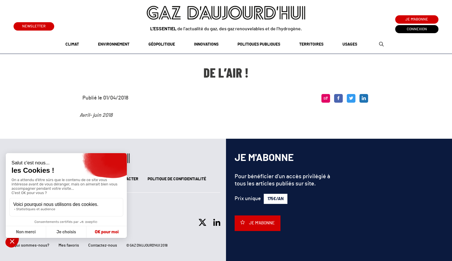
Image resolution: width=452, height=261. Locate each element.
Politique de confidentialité (177, 179)
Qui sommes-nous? (31, 245)
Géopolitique (161, 44)
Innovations (206, 44)
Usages (349, 44)
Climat (72, 44)
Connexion (417, 29)
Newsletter (34, 25)
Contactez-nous (102, 245)
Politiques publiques (259, 44)
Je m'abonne (416, 19)
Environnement (113, 44)
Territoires (311, 44)
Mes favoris (69, 245)
